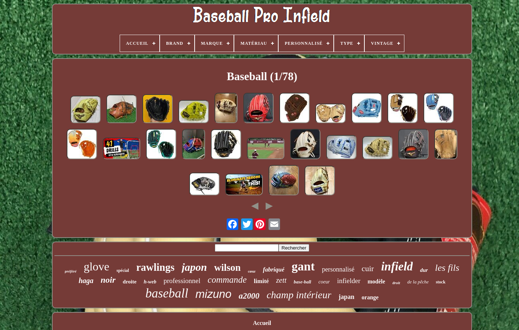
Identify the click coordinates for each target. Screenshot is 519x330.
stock (440, 282)
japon (194, 267)
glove (96, 266)
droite (130, 282)
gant (303, 266)
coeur (324, 282)
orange (369, 297)
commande (227, 280)
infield (397, 266)
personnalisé (338, 269)
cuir (367, 268)
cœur (252, 271)
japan (346, 296)
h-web (150, 282)
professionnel (182, 281)
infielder (348, 281)
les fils (447, 267)
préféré (70, 271)
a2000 (249, 295)
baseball (167, 293)
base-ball (302, 282)
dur (424, 270)
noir (108, 280)
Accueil (262, 323)
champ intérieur (299, 294)
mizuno (213, 294)
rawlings (155, 267)
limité (261, 281)
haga (86, 281)
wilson (227, 267)
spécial (122, 270)
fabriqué (273, 269)
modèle (376, 281)
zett (281, 280)
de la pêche (418, 282)
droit (396, 283)
